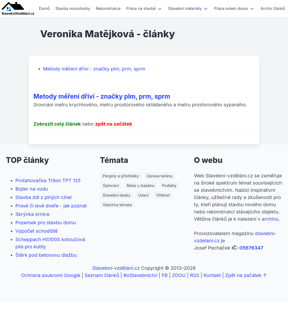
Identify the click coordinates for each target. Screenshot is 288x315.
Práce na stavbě (141, 8)
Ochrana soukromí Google (50, 275)
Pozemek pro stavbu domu (45, 222)
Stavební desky (116, 195)
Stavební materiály (184, 8)
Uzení (143, 195)
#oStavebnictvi (140, 275)
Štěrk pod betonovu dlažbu (46, 255)
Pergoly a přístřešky (121, 176)
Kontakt (212, 275)
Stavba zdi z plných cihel (43, 197)
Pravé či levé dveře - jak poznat (51, 206)
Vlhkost (163, 195)
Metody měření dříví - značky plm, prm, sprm (94, 69)
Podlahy (169, 185)
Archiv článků (272, 8)
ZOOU (179, 275)
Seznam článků (102, 275)
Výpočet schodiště (36, 231)
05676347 (251, 248)
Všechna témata (117, 204)
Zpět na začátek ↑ (246, 275)
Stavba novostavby (73, 8)
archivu (270, 219)
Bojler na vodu (31, 189)
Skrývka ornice (32, 214)
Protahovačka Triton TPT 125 (48, 180)
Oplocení (111, 185)
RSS (194, 275)
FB (165, 275)
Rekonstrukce (108, 8)
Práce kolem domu (231, 8)
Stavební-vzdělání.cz (116, 268)
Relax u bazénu (140, 185)
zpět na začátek (113, 124)
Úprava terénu (159, 176)
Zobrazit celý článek (57, 124)
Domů (44, 8)
